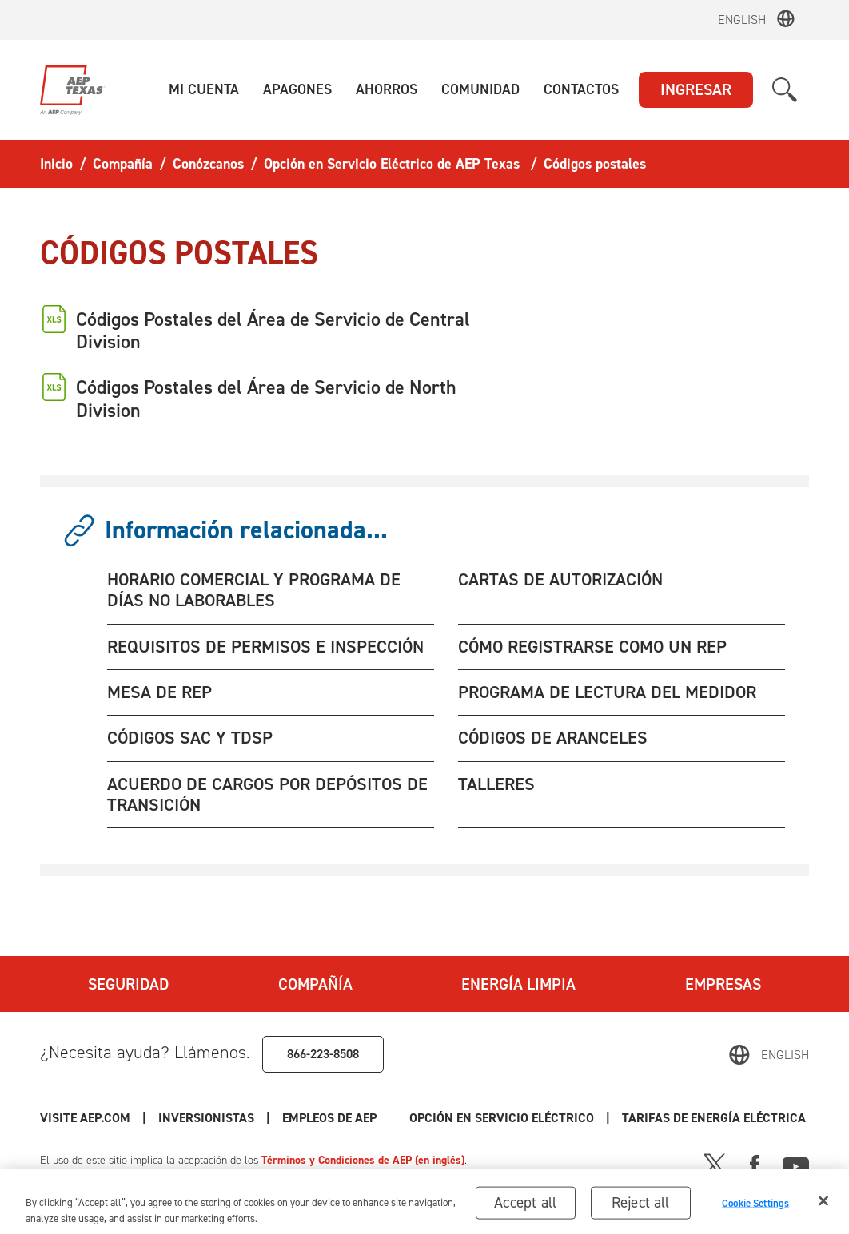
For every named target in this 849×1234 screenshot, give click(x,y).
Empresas (723, 984)
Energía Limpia (518, 984)
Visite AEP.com (85, 1117)
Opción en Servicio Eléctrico (501, 1117)
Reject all (641, 1210)
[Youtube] (796, 1164)
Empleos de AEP (329, 1117)
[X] (715, 1164)
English (742, 19)
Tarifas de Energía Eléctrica (715, 1117)
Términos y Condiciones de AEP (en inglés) (362, 1160)
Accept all (525, 1210)
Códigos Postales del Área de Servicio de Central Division (273, 331)
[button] (204, 90)
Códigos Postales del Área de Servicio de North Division (266, 399)
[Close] (823, 1208)
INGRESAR (695, 89)
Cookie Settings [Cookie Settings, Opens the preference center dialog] (755, 1210)
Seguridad (128, 984)
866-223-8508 (323, 1054)
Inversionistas (206, 1117)
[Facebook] (755, 1164)
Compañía (315, 984)
